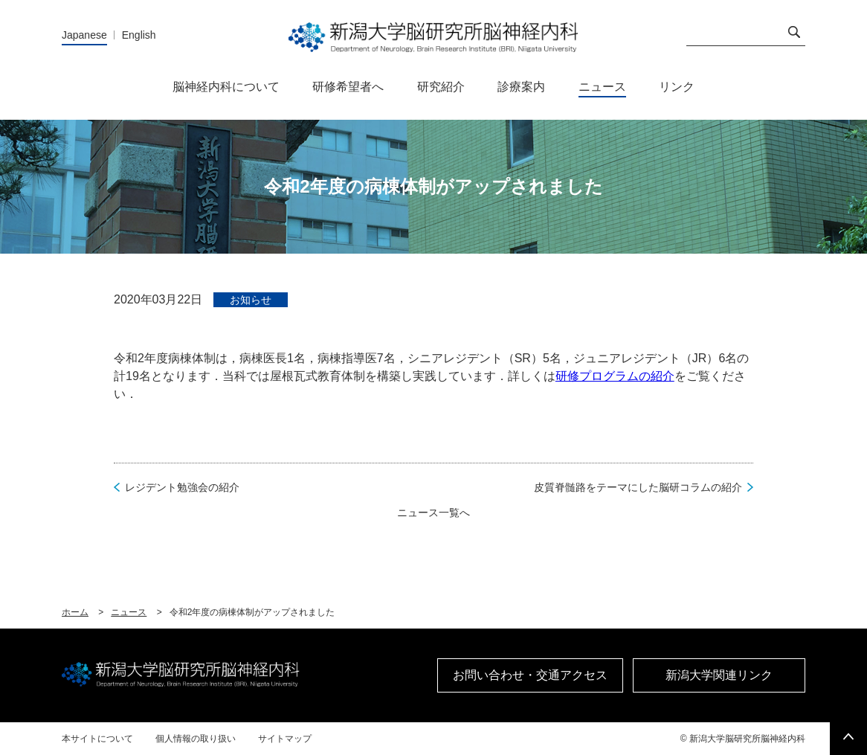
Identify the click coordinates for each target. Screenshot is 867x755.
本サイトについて (97, 738)
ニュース (128, 612)
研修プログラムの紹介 (614, 376)
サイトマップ (285, 738)
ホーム (75, 612)
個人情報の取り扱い (195, 738)
